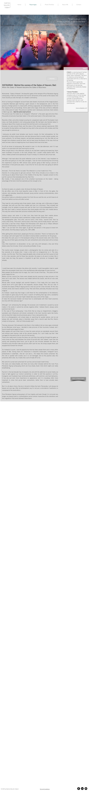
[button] (65, 5)
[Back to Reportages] (78, 378)
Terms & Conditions (45, 789)
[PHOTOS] (52, 78)
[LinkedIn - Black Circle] (82, 788)
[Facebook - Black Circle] (78, 788)
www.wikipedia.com (81, 108)
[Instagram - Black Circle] (86, 788)
